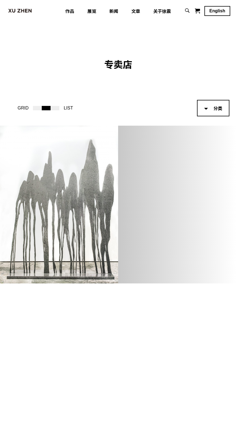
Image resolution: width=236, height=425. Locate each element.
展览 (91, 12)
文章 (135, 12)
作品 (69, 12)
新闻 (113, 12)
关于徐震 (162, 12)
